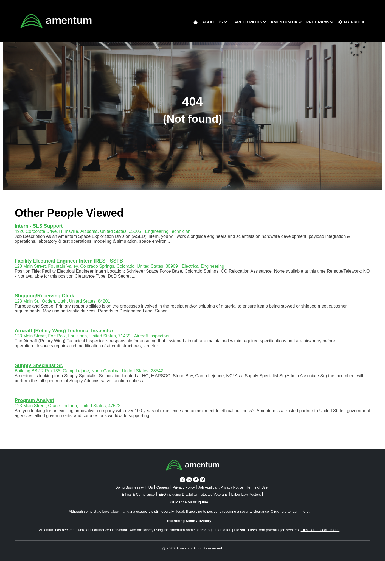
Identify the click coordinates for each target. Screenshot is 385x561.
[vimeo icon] (202, 480)
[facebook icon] (196, 480)
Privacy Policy (184, 487)
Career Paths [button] (246, 22)
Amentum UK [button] (284, 22)
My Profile (353, 22)
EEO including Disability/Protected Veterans (192, 494)
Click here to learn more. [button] (290, 511)
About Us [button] (212, 22)
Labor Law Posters (246, 494)
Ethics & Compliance (138, 494)
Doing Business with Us (134, 487)
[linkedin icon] (189, 480)
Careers (162, 487)
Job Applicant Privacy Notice (221, 487)
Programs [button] (318, 22)
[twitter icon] (182, 480)
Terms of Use (257, 487)
